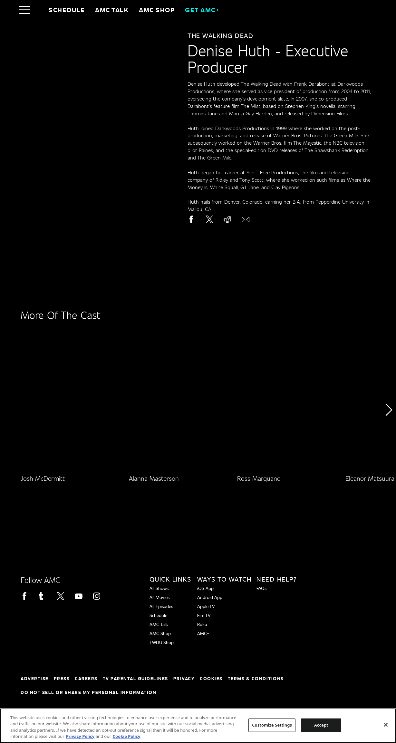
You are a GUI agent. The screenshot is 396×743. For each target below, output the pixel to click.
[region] (198, 725)
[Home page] (85, 563)
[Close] (386, 725)
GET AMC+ (202, 9)
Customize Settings (272, 725)
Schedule (67, 9)
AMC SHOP (157, 9)
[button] (388, 428)
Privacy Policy (80, 736)
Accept (321, 725)
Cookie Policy (126, 736)
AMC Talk (112, 9)
